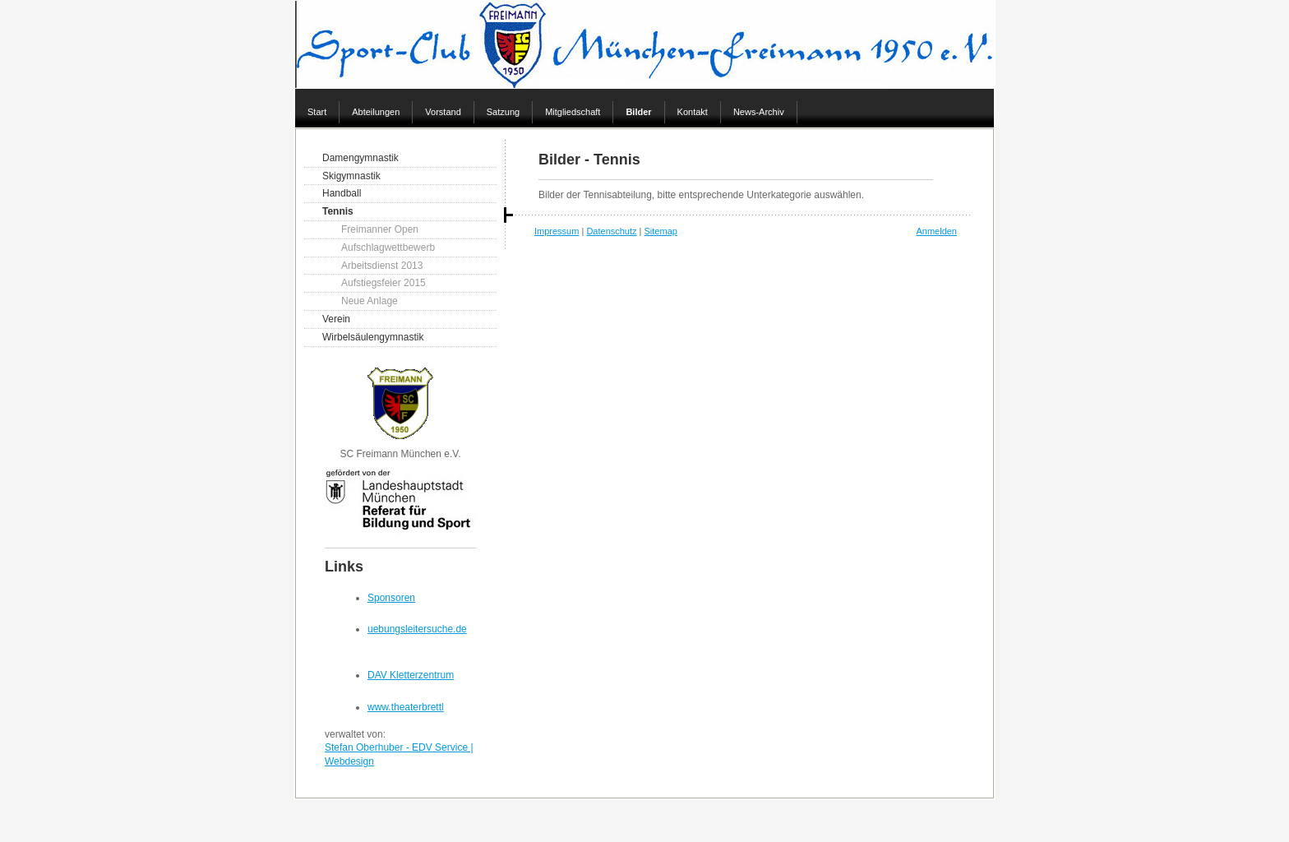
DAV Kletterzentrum (410, 675)
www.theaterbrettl (405, 707)
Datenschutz (611, 231)
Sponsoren (391, 598)
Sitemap (660, 231)
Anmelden (936, 231)
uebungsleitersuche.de (417, 629)
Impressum (556, 231)
